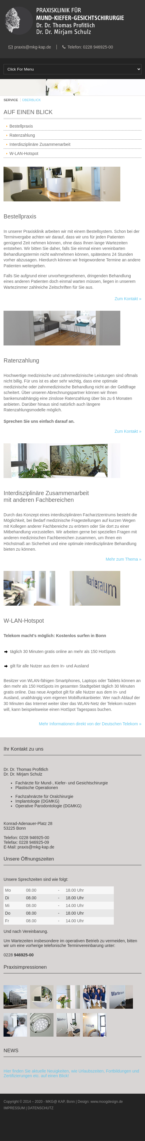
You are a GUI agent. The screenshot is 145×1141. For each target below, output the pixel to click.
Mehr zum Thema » (123, 559)
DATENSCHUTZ (41, 1108)
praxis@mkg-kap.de (32, 47)
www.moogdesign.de (107, 1102)
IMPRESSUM (14, 1108)
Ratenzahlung (22, 135)
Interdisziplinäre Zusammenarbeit (39, 144)
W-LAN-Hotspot (23, 153)
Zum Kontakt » (128, 298)
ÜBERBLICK (31, 100)
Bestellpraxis (21, 126)
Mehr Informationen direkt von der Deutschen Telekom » (90, 723)
